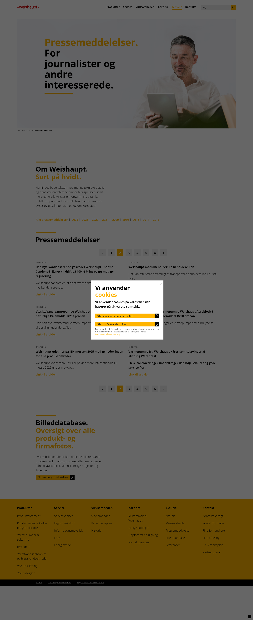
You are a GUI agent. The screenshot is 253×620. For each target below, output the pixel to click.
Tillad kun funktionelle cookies (111, 324)
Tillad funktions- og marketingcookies (115, 316)
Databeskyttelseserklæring (107, 334)
